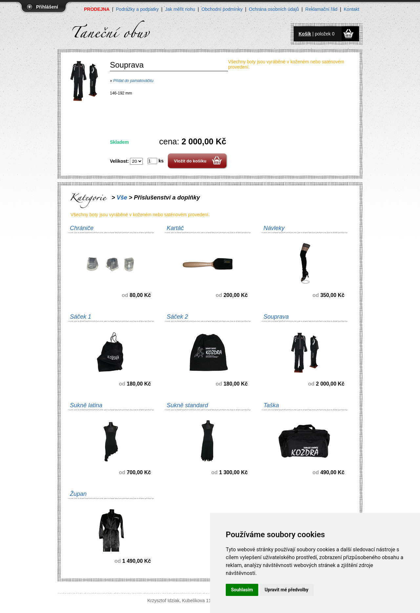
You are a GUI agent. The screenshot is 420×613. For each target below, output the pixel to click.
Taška (271, 405)
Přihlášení (47, 7)
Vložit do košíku (190, 161)
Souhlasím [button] (242, 589)
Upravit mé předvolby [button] (286, 589)
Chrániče (82, 228)
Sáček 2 (177, 316)
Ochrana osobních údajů (274, 9)
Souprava (276, 316)
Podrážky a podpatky (137, 9)
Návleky (273, 228)
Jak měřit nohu (180, 9)
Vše (122, 197)
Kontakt (351, 9)
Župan (78, 494)
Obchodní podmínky (221, 9)
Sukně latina (86, 405)
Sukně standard (187, 405)
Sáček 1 (80, 316)
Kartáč (175, 228)
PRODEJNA (97, 9)
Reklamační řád (321, 9)
